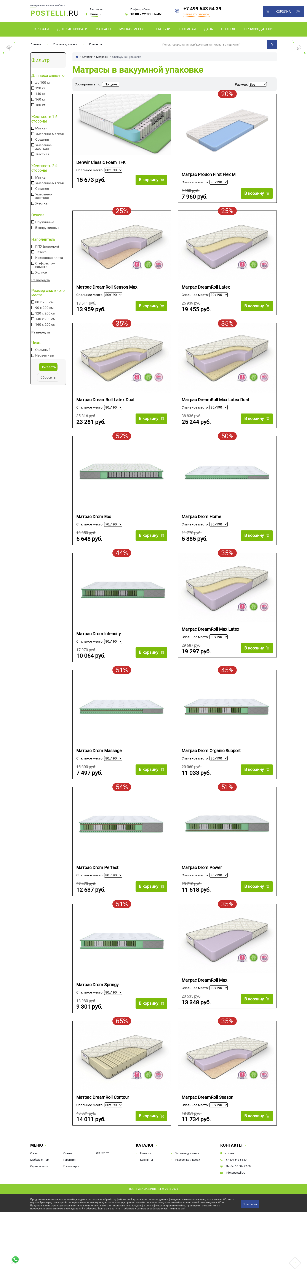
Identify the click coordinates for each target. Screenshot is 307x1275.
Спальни (162, 29)
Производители (258, 29)
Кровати (41, 29)
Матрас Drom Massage (99, 760)
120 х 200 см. (45, 313)
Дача (208, 29)
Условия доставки (65, 44)
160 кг (40, 99)
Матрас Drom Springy (97, 998)
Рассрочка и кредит (188, 1177)
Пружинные (44, 222)
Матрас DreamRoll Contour (102, 1112)
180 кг (40, 105)
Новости (145, 1170)
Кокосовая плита (49, 257)
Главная (35, 44)
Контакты (95, 44)
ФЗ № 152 (102, 1170)
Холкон (41, 272)
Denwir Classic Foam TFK (101, 162)
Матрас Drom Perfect (97, 879)
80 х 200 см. (44, 302)
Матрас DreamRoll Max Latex (210, 637)
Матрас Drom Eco (93, 522)
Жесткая (42, 154)
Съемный (42, 350)
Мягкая (41, 128)
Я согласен (250, 1221)
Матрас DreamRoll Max (204, 993)
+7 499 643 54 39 (202, 8)
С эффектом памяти (45, 265)
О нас (34, 1170)
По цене (110, 84)
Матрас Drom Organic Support (211, 760)
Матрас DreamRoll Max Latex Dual (215, 403)
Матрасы (103, 29)
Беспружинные (47, 228)
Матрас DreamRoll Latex (206, 289)
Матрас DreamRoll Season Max (106, 289)
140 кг (40, 94)
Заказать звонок (196, 14)
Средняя (42, 139)
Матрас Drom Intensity (98, 641)
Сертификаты (39, 1183)
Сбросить (48, 377)
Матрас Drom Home (201, 522)
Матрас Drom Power (202, 879)
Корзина (283, 12)
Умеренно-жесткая (43, 146)
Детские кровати (72, 29)
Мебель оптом (39, 1177)
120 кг (40, 88)
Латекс (40, 252)
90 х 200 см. (44, 308)
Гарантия (69, 1177)
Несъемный (44, 355)
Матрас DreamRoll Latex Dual (105, 403)
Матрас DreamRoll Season (207, 1112)
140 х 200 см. (45, 319)
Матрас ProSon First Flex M (208, 174)
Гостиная (187, 29)
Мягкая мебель (132, 29)
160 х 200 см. (45, 324)
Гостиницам (71, 1183)
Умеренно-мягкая (49, 134)
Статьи (67, 1170)
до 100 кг (42, 82)
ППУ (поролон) (47, 246)
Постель (228, 29)
